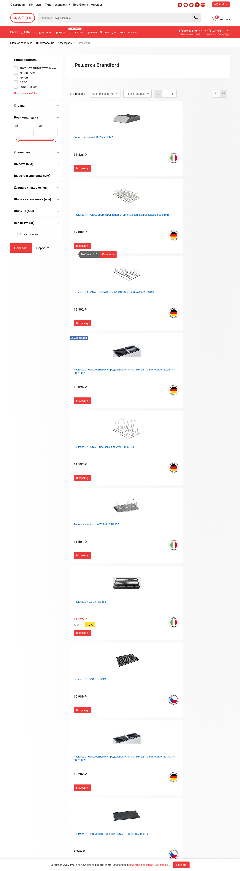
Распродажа (20, 32)
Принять (181, 864)
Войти (221, 4)
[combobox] (105, 94)
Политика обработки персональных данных (95, 619)
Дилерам (128, 543)
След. (174, 491)
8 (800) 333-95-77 (190, 30)
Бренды (60, 32)
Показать (108, 254)
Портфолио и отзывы (87, 4)
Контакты (35, 4)
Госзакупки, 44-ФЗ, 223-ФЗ (85, 524)
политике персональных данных (149, 864)
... (161, 491)
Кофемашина (63, 18)
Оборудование (42, 32)
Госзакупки (75, 31)
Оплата (104, 32)
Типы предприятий (57, 4)
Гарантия (91, 32)
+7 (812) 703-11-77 (217, 30)
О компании (18, 4)
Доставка (118, 32)
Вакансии (129, 549)
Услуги (132, 32)
